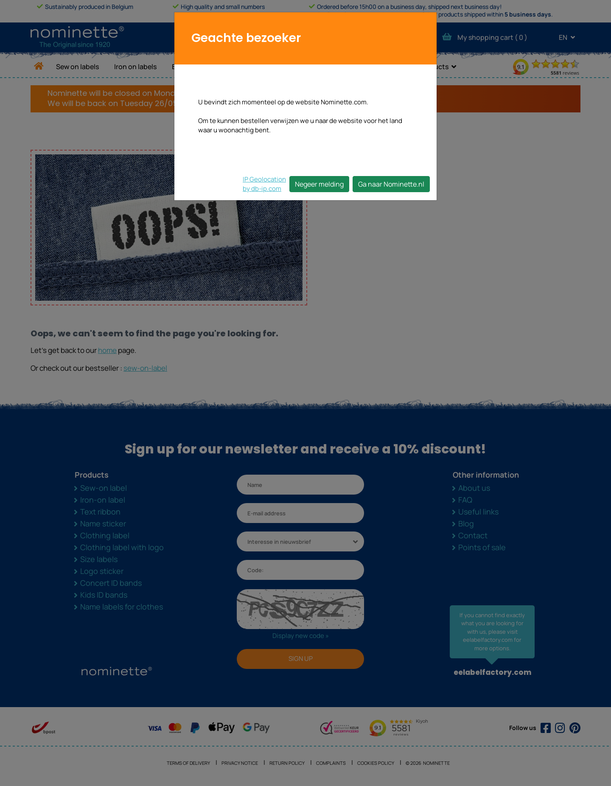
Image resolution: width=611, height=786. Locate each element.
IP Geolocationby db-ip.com (264, 184)
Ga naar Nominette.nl (391, 184)
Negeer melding (319, 184)
